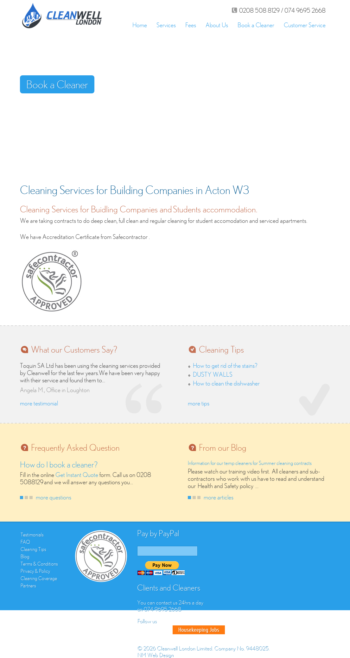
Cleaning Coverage (39, 578)
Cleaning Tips (33, 549)
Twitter (154, 629)
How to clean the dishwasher (226, 383)
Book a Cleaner (256, 24)
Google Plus (165, 629)
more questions (53, 497)
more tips (198, 403)
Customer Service (305, 24)
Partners (28, 585)
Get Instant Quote (76, 474)
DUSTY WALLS (212, 374)
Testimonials (32, 534)
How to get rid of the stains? (225, 365)
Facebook (142, 629)
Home (139, 24)
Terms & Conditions (39, 564)
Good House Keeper (199, 629)
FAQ (25, 542)
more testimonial (39, 403)
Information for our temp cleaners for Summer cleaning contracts (250, 463)
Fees (190, 24)
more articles (218, 497)
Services (166, 24)
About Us (217, 24)
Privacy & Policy (35, 571)
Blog (25, 556)
